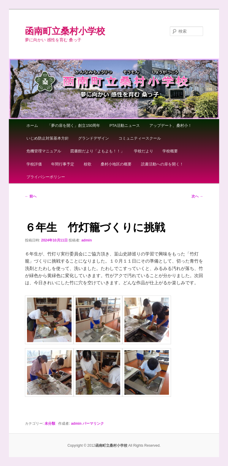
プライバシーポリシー (45, 177)
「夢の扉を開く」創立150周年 (73, 125)
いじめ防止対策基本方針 (47, 138)
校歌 (87, 164)
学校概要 (170, 151)
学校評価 (34, 164)
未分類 (50, 423)
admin (86, 240)
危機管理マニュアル (43, 151)
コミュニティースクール (139, 138)
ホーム (32, 125)
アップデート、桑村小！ (170, 125)
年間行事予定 (62, 164)
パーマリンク (93, 423)
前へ (31, 196)
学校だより (143, 151)
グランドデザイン (93, 138)
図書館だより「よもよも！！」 (97, 151)
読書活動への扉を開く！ (162, 164)
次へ (197, 196)
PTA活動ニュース (125, 125)
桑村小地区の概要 (116, 164)
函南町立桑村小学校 (65, 31)
